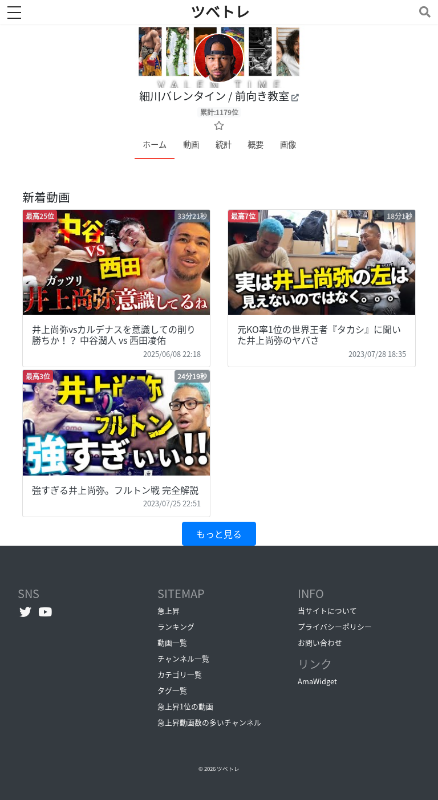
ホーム (155, 144)
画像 (288, 144)
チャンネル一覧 (183, 658)
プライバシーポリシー (335, 626)
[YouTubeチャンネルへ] (45, 612)
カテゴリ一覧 (179, 674)
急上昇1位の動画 (185, 706)
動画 (191, 144)
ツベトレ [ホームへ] (220, 12)
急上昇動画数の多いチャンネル (209, 722)
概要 (255, 144)
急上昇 (168, 610)
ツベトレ (228, 769)
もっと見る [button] (219, 534)
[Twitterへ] (25, 612)
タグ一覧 (172, 690)
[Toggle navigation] (423, 11)
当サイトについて (327, 610)
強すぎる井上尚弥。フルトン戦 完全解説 (115, 490)
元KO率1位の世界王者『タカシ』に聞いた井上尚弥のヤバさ (319, 334)
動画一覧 (172, 642)
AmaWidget (317, 681)
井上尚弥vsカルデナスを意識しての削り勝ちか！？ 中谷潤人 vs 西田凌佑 (114, 334)
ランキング (175, 626)
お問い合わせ (320, 642)
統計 (224, 144)
